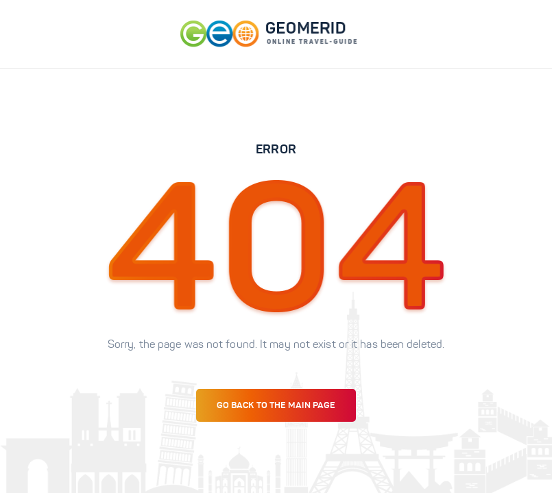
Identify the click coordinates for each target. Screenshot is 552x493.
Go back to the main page (276, 405)
